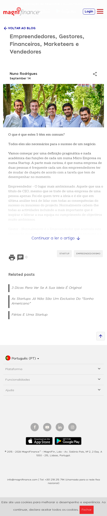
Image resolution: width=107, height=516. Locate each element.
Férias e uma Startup (30, 314)
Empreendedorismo (88, 254)
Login (89, 11)
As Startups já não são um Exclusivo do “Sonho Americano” (53, 301)
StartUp (64, 254)
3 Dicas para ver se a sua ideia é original (47, 287)
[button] (22, 358)
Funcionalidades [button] (53, 379)
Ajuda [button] (53, 389)
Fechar (87, 509)
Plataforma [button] (53, 368)
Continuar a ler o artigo (56, 238)
